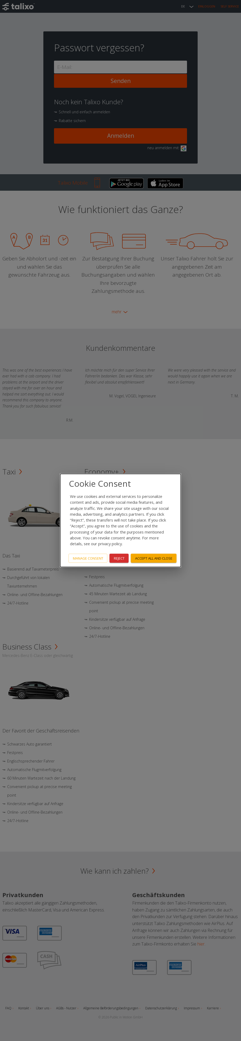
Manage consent (88, 558)
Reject (119, 558)
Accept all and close (153, 558)
